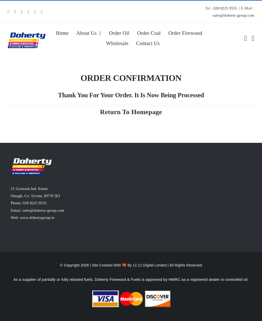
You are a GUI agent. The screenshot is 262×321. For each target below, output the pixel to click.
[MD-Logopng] (27, 34)
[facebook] (8, 12)
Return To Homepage (131, 112)
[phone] (41, 12)
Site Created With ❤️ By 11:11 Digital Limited (130, 265)
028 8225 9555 (225, 8)
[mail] (35, 12)
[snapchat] (28, 12)
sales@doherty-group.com (233, 15)
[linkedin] (22, 12)
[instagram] (15, 12)
